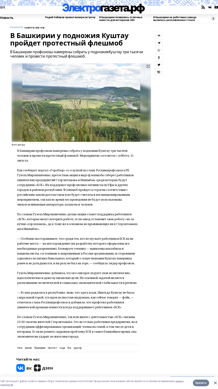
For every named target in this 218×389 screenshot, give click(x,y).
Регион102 (16, 27)
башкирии (40, 347)
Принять (201, 382)
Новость (6, 18)
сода (62, 347)
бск (69, 347)
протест (52, 347)
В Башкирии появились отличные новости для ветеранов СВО (120, 19)
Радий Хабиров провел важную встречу (70, 17)
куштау (78, 347)
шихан (28, 347)
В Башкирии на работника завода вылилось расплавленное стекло (174, 19)
